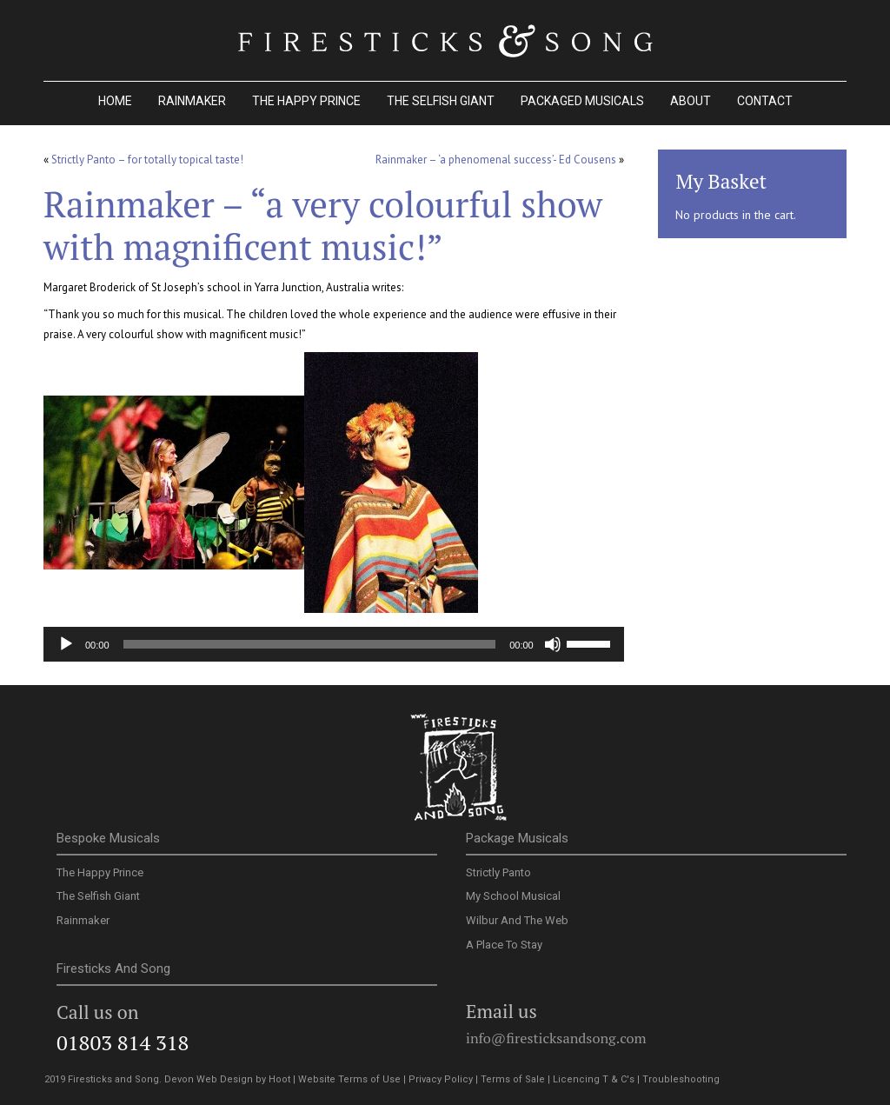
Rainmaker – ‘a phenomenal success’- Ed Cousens (495, 159)
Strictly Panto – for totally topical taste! (147, 159)
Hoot (279, 1079)
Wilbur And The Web (517, 920)
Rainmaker (192, 101)
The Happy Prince (306, 101)
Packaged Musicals (582, 101)
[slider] (309, 644)
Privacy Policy (440, 1079)
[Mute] (552, 644)
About (690, 101)
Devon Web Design (208, 1079)
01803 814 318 (122, 1042)
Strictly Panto (498, 872)
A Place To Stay (504, 944)
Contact (765, 101)
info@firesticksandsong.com (556, 1038)
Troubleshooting (681, 1079)
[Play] (66, 644)
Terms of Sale (513, 1079)
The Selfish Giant (441, 101)
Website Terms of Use (349, 1079)
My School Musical (513, 895)
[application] (333, 644)
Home (115, 101)
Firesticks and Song (458, 769)
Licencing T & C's (593, 1079)
